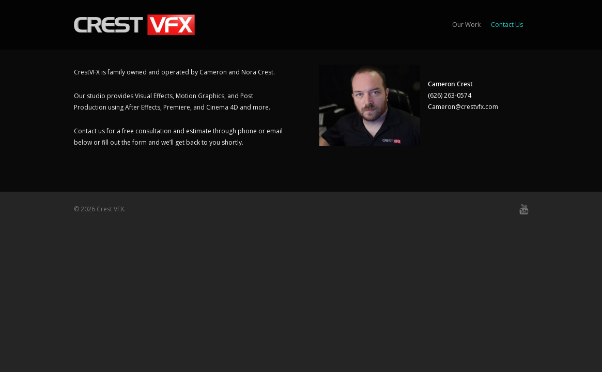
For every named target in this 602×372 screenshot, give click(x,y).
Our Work (466, 24)
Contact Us (507, 24)
